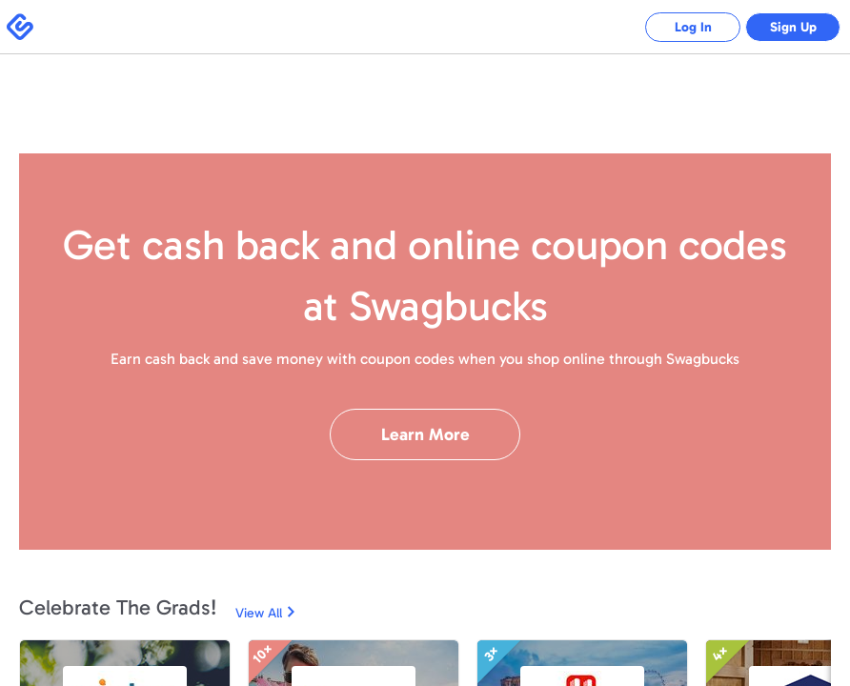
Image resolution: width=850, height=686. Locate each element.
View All (258, 613)
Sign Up (793, 27)
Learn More (425, 434)
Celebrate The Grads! (117, 607)
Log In (693, 27)
